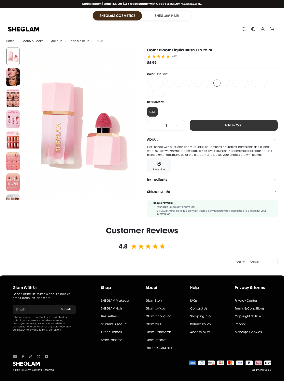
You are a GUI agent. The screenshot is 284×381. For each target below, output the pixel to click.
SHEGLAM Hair (111, 308)
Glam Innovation (159, 316)
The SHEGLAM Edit (159, 348)
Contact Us (198, 308)
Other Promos (111, 332)
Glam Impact (156, 340)
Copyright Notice (248, 316)
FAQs (193, 300)
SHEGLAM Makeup (115, 300)
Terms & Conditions (50, 329)
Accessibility (200, 332)
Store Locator (111, 340)
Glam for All (154, 324)
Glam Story (154, 300)
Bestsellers (109, 316)
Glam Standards (159, 332)
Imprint (240, 324)
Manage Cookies (248, 332)
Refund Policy (200, 324)
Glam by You (155, 308)
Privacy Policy (25, 329)
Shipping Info (200, 316)
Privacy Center (246, 300)
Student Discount (114, 324)
